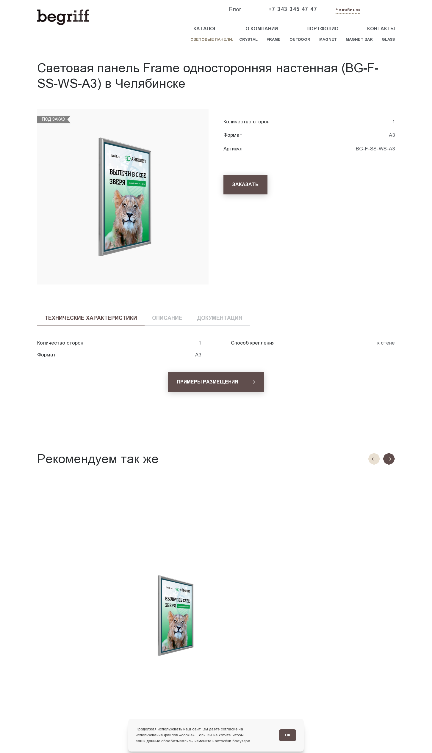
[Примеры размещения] (216, 382)
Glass (388, 39)
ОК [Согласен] (287, 735)
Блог (235, 9)
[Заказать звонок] (381, 9)
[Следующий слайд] (389, 459)
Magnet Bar (359, 39)
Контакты (381, 28)
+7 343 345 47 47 (292, 9)
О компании (261, 28)
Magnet (328, 39)
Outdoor (299, 39)
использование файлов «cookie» (165, 735)
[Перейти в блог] (413, 734)
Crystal (248, 39)
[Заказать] (245, 184)
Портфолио (322, 28)
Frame (274, 39)
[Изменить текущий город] (347, 10)
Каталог (205, 28)
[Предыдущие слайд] (374, 459)
